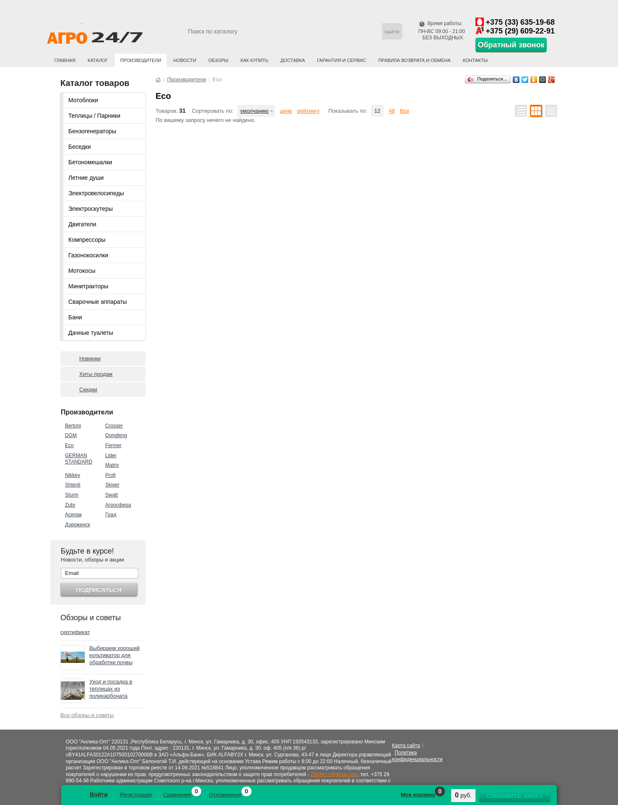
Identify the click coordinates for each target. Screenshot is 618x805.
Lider (111, 455)
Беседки (79, 146)
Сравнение (178, 795)
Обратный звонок (511, 45)
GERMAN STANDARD (78, 459)
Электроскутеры (90, 208)
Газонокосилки (88, 255)
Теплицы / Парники (94, 115)
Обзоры (218, 60)
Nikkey (72, 475)
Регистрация (136, 795)
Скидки (88, 389)
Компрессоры (87, 239)
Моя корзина (418, 795)
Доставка (292, 60)
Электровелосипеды (96, 193)
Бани (75, 317)
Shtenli (72, 485)
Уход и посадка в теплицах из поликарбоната (110, 688)
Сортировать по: (213, 111)
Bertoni (73, 426)
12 (377, 111)
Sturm (71, 495)
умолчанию (254, 111)
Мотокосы (81, 270)
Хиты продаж (96, 374)
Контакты (475, 60)
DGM (71, 435)
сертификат (75, 632)
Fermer (113, 445)
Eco (69, 445)
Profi (110, 475)
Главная (65, 60)
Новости (184, 60)
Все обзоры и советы (87, 715)
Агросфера (118, 505)
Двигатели (82, 224)
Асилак (73, 515)
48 (392, 111)
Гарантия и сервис (341, 60)
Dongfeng (116, 435)
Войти (99, 794)
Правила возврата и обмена (414, 60)
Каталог (98, 60)
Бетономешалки (90, 162)
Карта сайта (406, 745)
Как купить (254, 60)
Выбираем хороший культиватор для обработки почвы (114, 655)
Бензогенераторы (92, 131)
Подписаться (98, 589)
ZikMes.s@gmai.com (334, 774)
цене (286, 111)
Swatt (111, 495)
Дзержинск (77, 525)
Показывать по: (347, 111)
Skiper (112, 485)
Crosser (114, 426)
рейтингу (308, 111)
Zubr (70, 505)
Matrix (112, 465)
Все (404, 111)
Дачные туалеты (90, 332)
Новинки (90, 358)
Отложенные (225, 795)
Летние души (86, 177)
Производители (140, 60)
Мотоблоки (83, 100)
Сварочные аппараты (97, 301)
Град (110, 515)
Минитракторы (88, 286)
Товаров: (167, 111)
